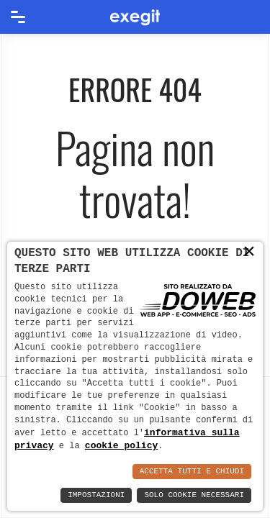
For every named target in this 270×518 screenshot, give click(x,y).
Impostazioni (96, 495)
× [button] (249, 251)
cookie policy (121, 445)
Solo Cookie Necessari (194, 495)
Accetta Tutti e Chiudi (192, 471)
